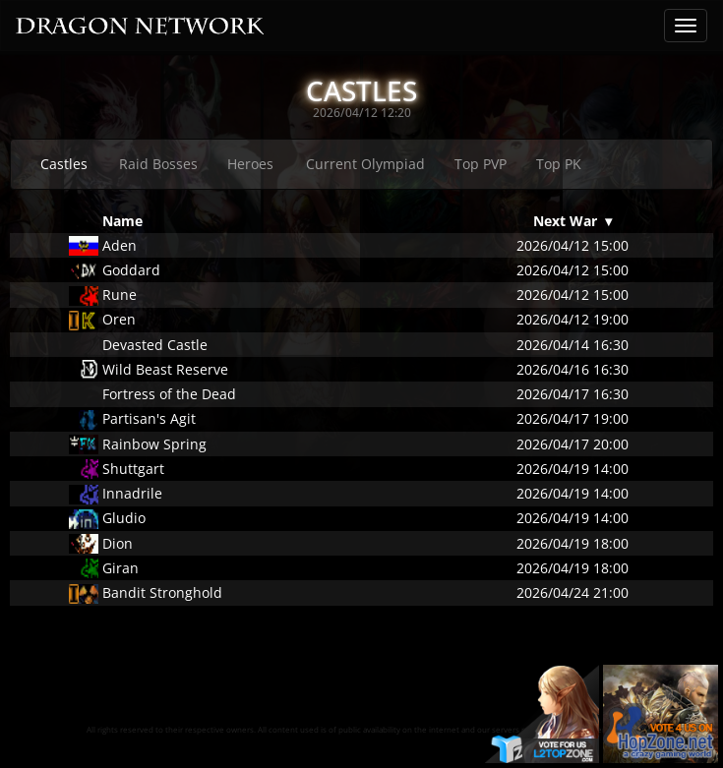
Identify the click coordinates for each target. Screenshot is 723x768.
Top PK (558, 163)
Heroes (250, 163)
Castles (64, 163)
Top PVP (480, 163)
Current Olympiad (365, 163)
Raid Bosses (158, 163)
